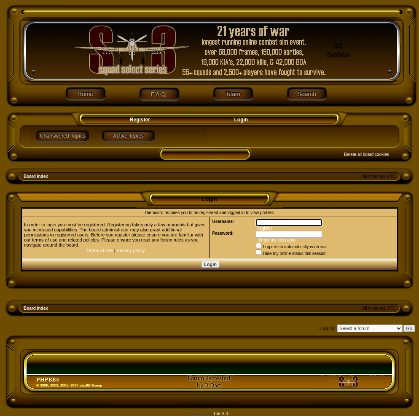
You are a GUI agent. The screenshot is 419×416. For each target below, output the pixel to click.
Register (139, 120)
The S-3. (221, 413)
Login (241, 120)
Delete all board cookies (366, 154)
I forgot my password (275, 240)
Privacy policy (131, 250)
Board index (36, 176)
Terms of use (99, 250)
